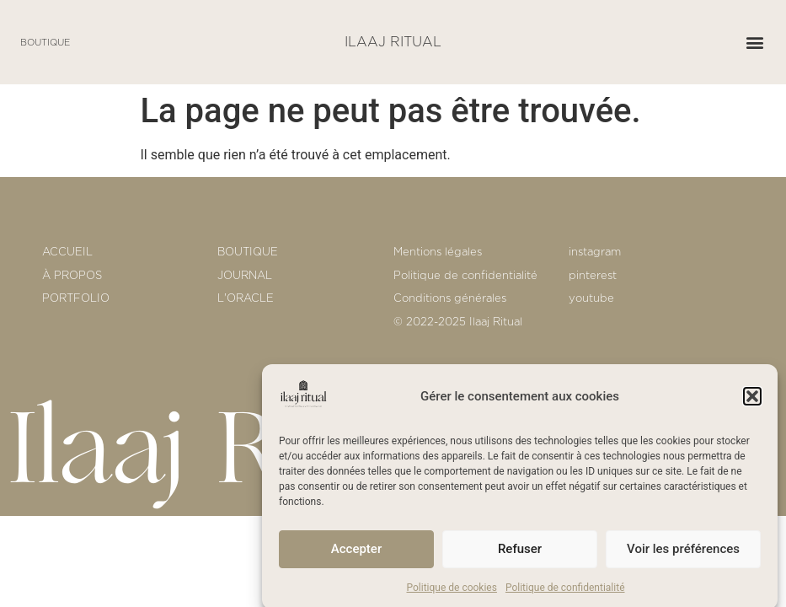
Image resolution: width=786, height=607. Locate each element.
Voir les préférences (683, 553)
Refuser (520, 553)
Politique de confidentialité (565, 593)
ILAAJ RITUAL (393, 42)
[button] (752, 401)
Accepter (356, 553)
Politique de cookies (452, 593)
